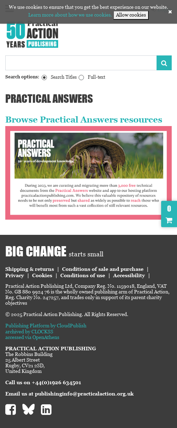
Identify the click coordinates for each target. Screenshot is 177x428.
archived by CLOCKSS (29, 331)
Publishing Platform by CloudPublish (45, 325)
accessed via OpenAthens (32, 337)
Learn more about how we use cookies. (70, 15)
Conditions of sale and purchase (103, 269)
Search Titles (64, 77)
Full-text (96, 77)
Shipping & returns (29, 269)
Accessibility (129, 275)
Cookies (42, 275)
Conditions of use (82, 275)
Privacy (14, 275)
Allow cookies (131, 15)
